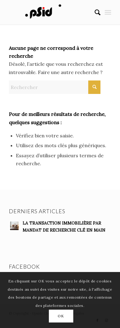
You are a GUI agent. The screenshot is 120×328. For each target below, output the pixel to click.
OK (61, 316)
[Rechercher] (94, 12)
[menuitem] (94, 12)
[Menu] (108, 12)
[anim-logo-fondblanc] (49, 12)
